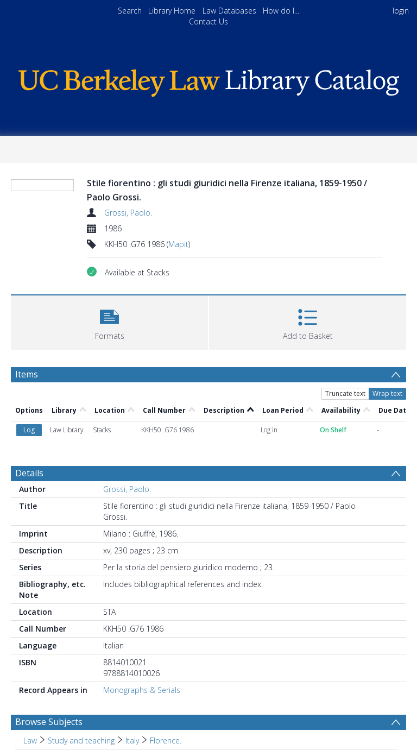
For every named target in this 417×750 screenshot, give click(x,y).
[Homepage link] (208, 80)
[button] (109, 321)
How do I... (281, 10)
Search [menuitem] (130, 10)
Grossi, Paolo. (128, 212)
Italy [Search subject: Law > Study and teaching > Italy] (132, 740)
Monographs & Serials (141, 690)
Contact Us (208, 21)
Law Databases (229, 10)
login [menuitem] (401, 10)
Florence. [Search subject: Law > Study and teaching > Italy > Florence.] (165, 740)
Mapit (178, 244)
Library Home (171, 10)
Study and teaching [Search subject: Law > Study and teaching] (81, 740)
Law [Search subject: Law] (30, 740)
